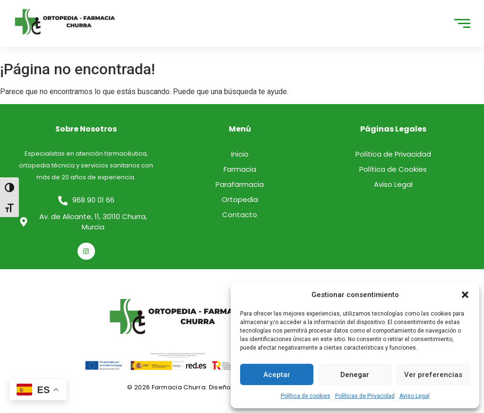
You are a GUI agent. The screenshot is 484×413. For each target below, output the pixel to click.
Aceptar (276, 374)
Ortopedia (240, 199)
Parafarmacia (240, 184)
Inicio (240, 154)
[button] (465, 294)
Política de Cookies (393, 169)
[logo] (65, 22)
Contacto (239, 215)
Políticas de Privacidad (365, 396)
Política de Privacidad (393, 154)
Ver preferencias (433, 374)
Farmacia (240, 169)
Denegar (354, 374)
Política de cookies (305, 396)
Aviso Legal (414, 396)
